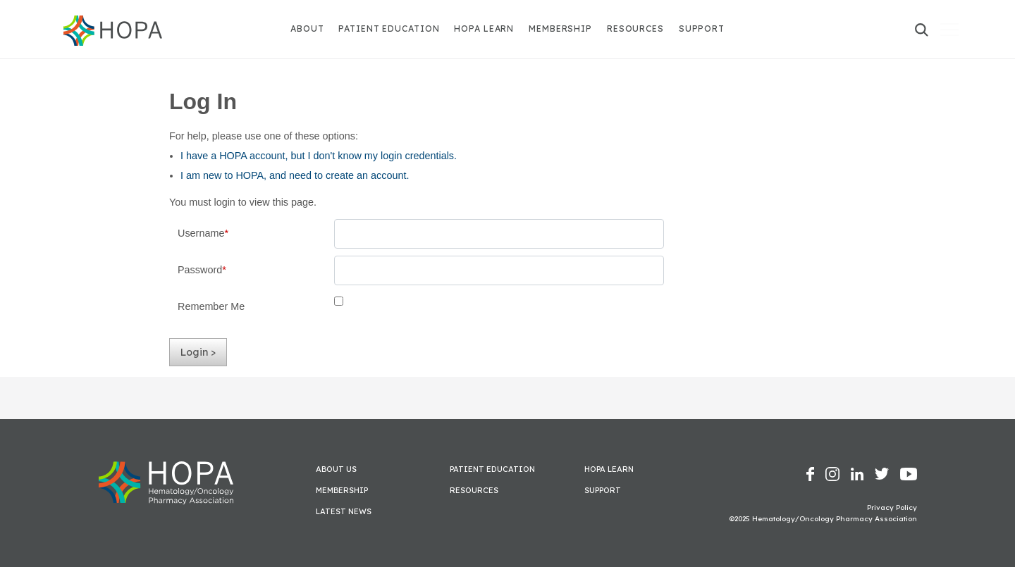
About (307, 28)
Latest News (343, 511)
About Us (336, 469)
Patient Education (388, 28)
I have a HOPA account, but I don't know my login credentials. (318, 155)
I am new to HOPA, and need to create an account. (295, 175)
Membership (560, 28)
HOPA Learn (484, 28)
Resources (635, 28)
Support (702, 28)
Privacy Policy (892, 507)
